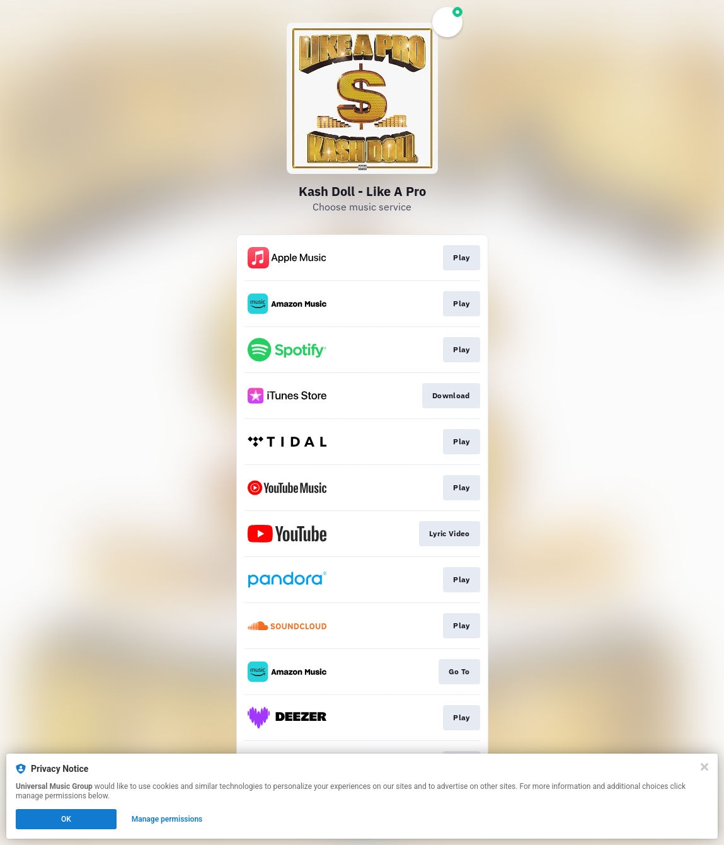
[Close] (704, 767)
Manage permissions (167, 819)
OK (66, 819)
